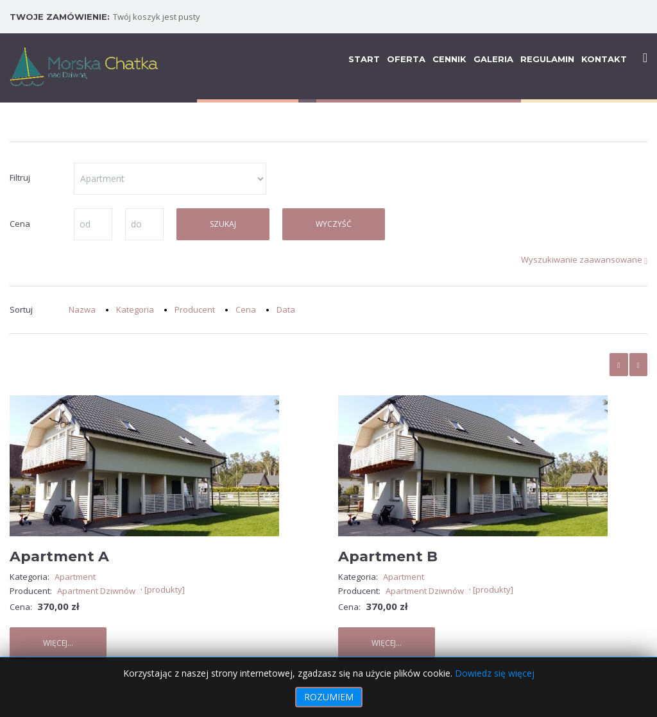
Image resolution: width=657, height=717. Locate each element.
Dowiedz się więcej (494, 673)
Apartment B (388, 556)
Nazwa (82, 309)
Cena (245, 309)
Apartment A (59, 556)
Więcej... (58, 643)
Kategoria (135, 309)
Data (286, 309)
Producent (195, 309)
